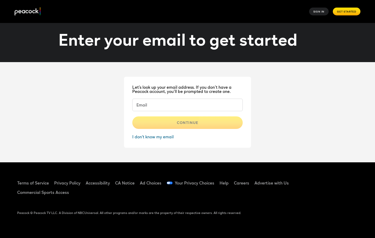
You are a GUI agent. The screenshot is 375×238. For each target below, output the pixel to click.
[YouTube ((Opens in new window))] (336, 179)
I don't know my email (153, 136)
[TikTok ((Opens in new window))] (322, 179)
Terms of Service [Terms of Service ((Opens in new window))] (33, 183)
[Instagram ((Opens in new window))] (349, 179)
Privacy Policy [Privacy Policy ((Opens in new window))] (67, 183)
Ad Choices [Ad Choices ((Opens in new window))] (150, 183)
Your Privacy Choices (194, 183)
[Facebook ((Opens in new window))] (309, 179)
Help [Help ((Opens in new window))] (224, 183)
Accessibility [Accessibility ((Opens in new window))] (98, 183)
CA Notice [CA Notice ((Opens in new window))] (125, 183)
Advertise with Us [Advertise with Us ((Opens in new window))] (271, 183)
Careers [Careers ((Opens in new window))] (241, 183)
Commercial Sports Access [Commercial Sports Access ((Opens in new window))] (43, 192)
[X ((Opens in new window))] (309, 194)
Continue (187, 122)
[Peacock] (28, 12)
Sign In (319, 11)
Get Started (346, 11)
